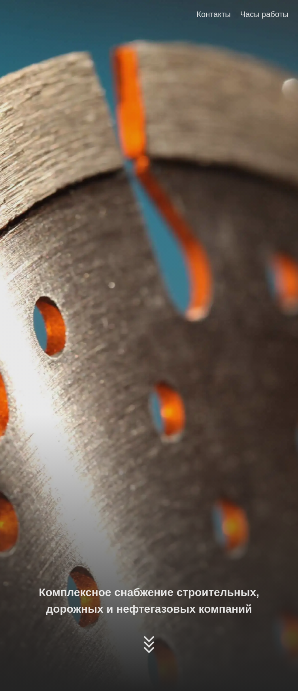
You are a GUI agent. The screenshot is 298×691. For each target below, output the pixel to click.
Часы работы (264, 14)
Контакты (213, 14)
